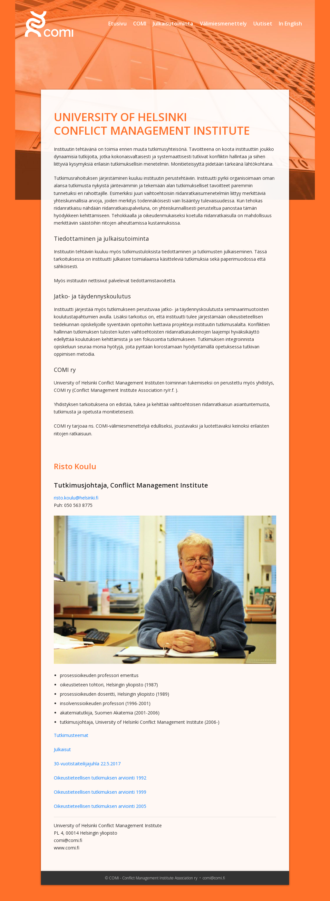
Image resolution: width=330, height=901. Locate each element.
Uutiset (262, 23)
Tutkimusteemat (71, 735)
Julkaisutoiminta (173, 23)
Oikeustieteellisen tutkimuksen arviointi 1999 (100, 792)
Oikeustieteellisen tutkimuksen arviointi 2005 (100, 806)
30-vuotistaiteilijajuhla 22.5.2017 (87, 764)
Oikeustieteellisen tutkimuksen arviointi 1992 (100, 778)
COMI (139, 23)
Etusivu (117, 23)
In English (290, 23)
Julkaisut (62, 749)
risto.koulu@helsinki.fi (76, 498)
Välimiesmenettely (223, 23)
